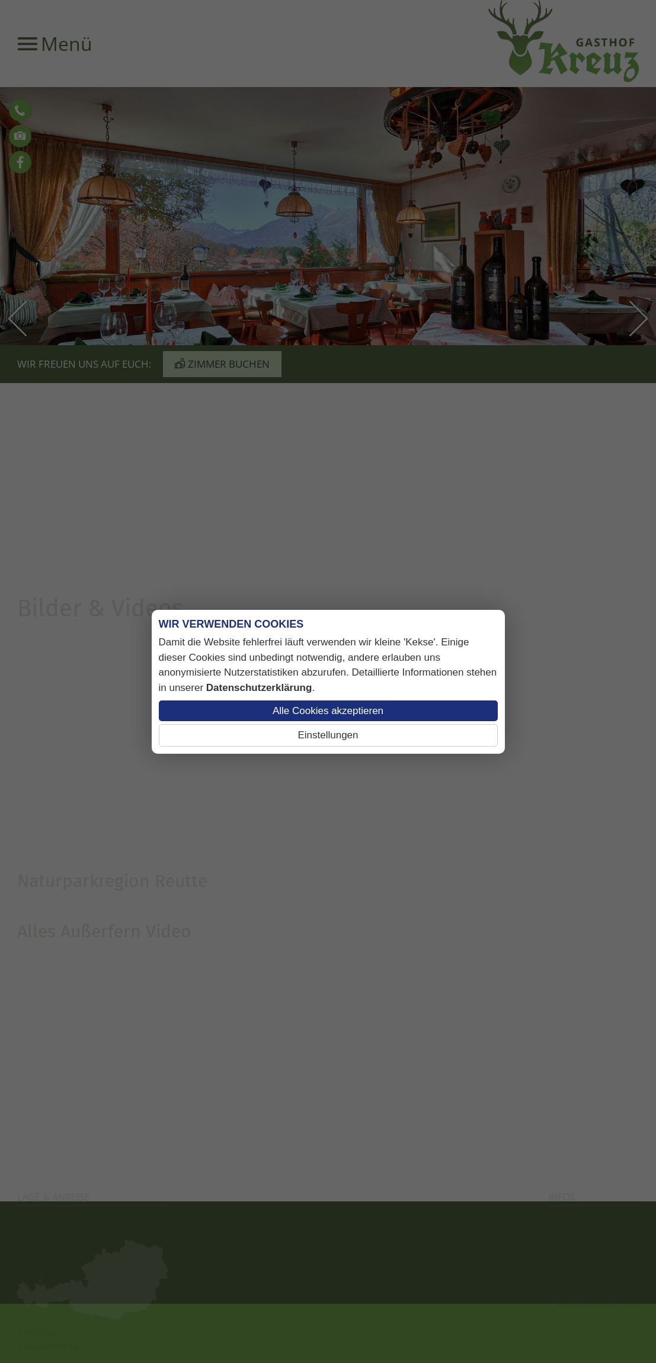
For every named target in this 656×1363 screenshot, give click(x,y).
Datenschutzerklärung (259, 687)
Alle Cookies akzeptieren (328, 710)
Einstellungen (327, 735)
